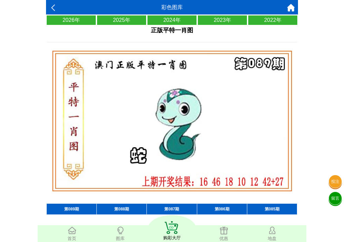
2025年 (121, 20)
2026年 (71, 20)
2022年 (273, 20)
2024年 (172, 20)
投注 (335, 181)
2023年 (222, 20)
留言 (335, 198)
